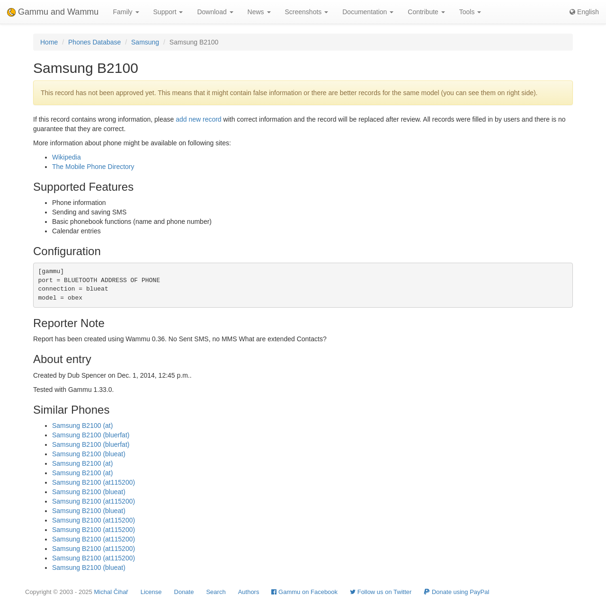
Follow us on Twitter (380, 591)
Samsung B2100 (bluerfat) (90, 435)
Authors (248, 591)
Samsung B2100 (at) (82, 425)
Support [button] (168, 12)
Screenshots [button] (307, 12)
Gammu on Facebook (304, 591)
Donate (184, 591)
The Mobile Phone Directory (93, 166)
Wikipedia (66, 157)
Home (49, 42)
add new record (199, 119)
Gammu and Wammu (52, 12)
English (584, 12)
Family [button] (126, 12)
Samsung (145, 42)
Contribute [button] (426, 12)
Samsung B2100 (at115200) (93, 482)
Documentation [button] (367, 12)
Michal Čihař (111, 591)
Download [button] (215, 12)
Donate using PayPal (456, 591)
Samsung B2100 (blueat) (88, 454)
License (151, 591)
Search (215, 591)
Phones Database (94, 42)
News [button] (259, 12)
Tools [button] (470, 12)
